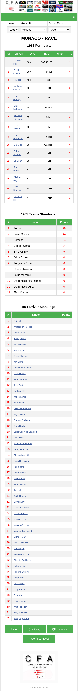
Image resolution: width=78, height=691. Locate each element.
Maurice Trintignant (23, 531)
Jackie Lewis (20, 397)
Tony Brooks (20, 373)
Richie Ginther (20, 344)
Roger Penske (20, 577)
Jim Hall (17, 490)
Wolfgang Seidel (21, 618)
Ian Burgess (19, 478)
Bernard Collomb (22, 420)
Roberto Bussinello (23, 572)
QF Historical (59, 629)
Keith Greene (20, 496)
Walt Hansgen (20, 607)
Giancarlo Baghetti (22, 367)
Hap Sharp (19, 467)
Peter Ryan (19, 548)
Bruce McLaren (21, 356)
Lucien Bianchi (21, 513)
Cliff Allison (19, 437)
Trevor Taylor (20, 601)
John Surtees (20, 385)
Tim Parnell (19, 583)
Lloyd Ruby (19, 502)
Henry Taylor (20, 472)
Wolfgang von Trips (23, 327)
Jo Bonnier (19, 161)
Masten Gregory (21, 525)
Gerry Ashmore (21, 449)
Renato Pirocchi (21, 554)
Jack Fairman (20, 484)
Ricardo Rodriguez (22, 560)
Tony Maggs (19, 595)
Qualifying (34, 629)
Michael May (20, 537)
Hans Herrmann (21, 461)
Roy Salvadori (20, 414)
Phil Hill (17, 80)
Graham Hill (19, 391)
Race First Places (39, 638)
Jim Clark (18, 145)
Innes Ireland (20, 350)
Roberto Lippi (20, 566)
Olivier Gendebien (22, 408)
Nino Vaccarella (21, 542)
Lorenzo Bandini (21, 507)
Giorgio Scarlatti (21, 455)
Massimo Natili (21, 519)
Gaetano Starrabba (23, 443)
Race (13, 629)
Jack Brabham (20, 379)
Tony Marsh (19, 589)
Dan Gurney (19, 332)
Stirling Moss (20, 338)
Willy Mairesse (20, 612)
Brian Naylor (20, 426)
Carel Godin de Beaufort (25, 432)
